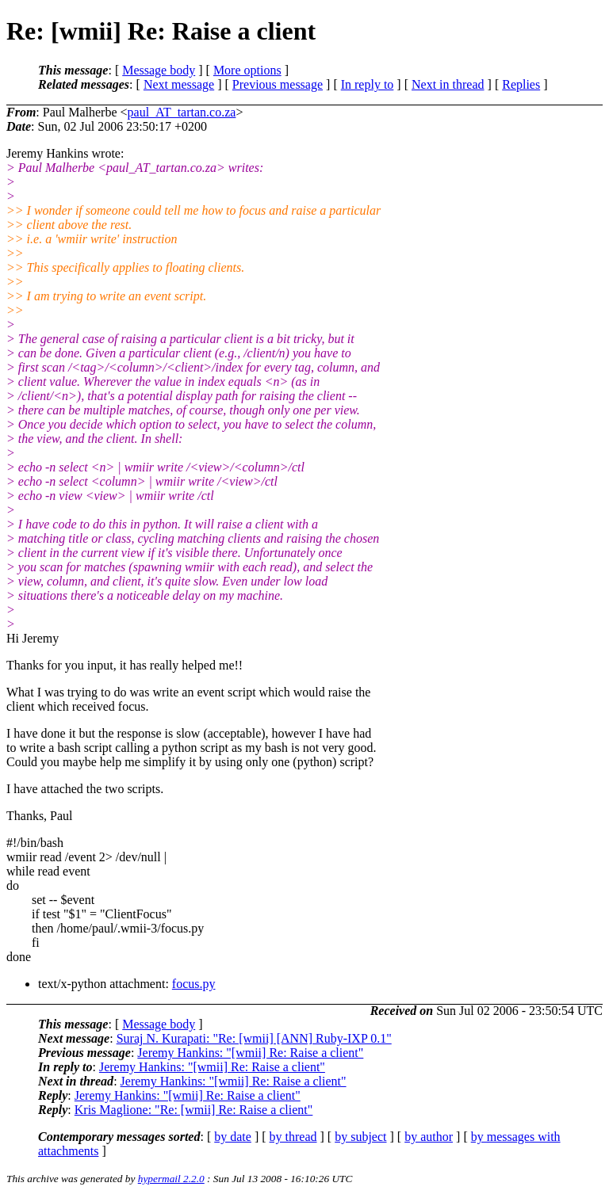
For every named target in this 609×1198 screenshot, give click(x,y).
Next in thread (448, 84)
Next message (179, 84)
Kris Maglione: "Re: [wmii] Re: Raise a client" (194, 1109)
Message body (158, 70)
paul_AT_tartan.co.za (182, 112)
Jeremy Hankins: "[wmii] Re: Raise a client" (250, 1052)
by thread (293, 1136)
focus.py (194, 983)
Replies (521, 84)
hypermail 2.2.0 (171, 1179)
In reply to (367, 84)
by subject (360, 1136)
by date (232, 1136)
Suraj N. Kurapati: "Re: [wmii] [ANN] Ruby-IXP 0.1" (254, 1038)
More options (247, 70)
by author (428, 1136)
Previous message (277, 84)
